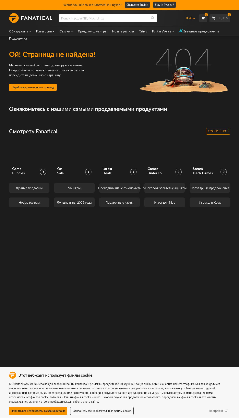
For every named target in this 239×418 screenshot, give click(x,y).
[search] (104, 18)
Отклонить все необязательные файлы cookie (102, 410)
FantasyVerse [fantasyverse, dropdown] (163, 31)
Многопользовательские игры (164, 188)
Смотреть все (218, 131)
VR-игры (74, 188)
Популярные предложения (209, 188)
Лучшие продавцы (29, 188)
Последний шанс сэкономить (119, 188)
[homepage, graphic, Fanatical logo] (30, 18)
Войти (190, 18)
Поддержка (18, 38)
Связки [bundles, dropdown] (66, 31)
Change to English (137, 4)
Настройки (218, 410)
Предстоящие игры (92, 31)
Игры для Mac (164, 202)
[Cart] (219, 18)
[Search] (152, 18)
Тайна (143, 31)
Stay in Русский (164, 4)
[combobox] (120, 18)
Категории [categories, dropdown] (45, 31)
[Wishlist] (203, 18)
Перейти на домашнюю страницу (33, 87)
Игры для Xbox (210, 202)
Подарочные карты (119, 202)
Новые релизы (123, 31)
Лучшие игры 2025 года (74, 202)
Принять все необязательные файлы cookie (38, 410)
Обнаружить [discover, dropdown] (20, 31)
